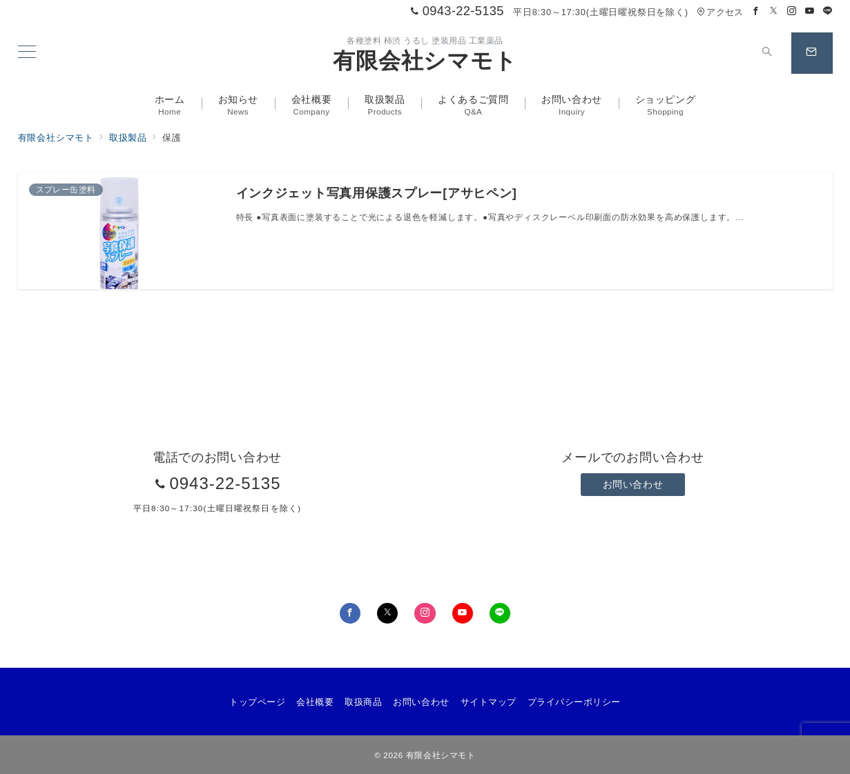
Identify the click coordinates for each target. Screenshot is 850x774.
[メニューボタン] (27, 53)
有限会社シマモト (424, 61)
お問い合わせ (633, 484)
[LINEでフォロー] (828, 11)
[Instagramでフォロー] (792, 11)
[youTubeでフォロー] (462, 613)
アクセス (720, 12)
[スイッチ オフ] (768, 53)
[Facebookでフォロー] (756, 11)
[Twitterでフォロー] (774, 11)
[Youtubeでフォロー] (810, 11)
